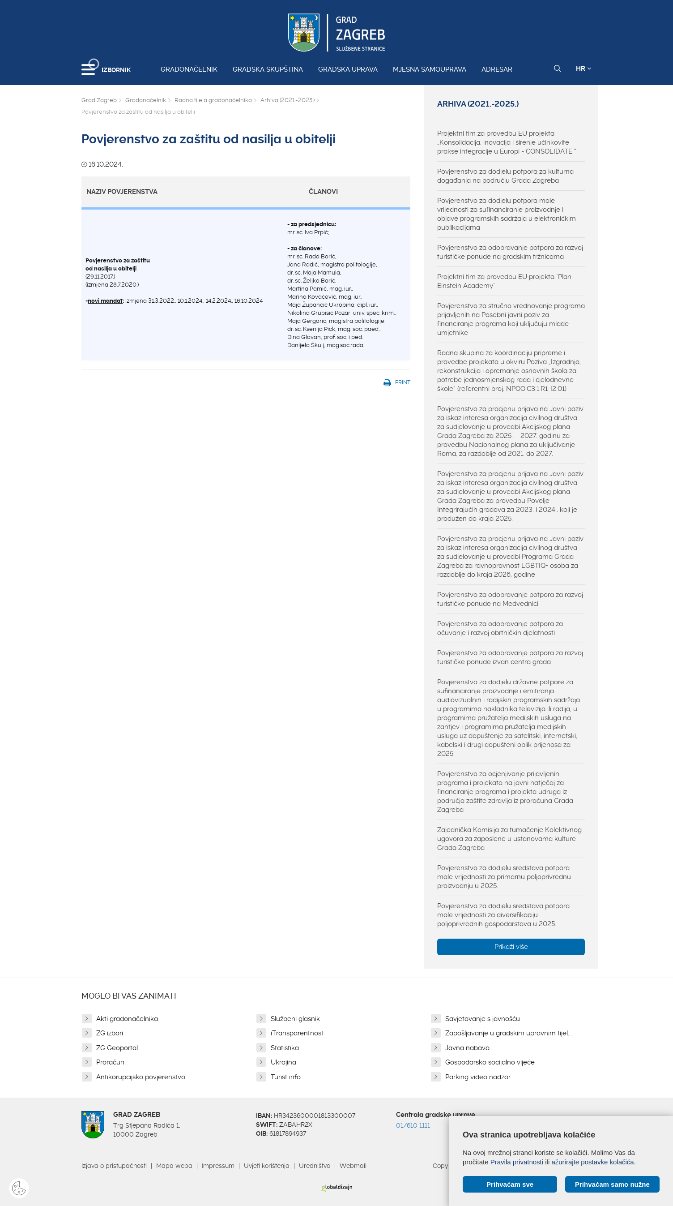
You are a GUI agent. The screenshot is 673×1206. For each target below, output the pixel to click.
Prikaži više (511, 947)
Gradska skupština (268, 69)
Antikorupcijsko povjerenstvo (140, 1077)
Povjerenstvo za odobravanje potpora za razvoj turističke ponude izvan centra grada (510, 657)
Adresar (496, 69)
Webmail (353, 1165)
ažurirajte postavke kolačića (592, 1162)
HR (584, 68)
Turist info (286, 1077)
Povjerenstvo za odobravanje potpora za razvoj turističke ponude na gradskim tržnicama (510, 252)
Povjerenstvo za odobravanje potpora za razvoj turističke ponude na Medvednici (510, 599)
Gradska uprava (348, 69)
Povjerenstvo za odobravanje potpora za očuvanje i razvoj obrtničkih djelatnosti (500, 628)
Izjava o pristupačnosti (114, 1165)
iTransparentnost (297, 1033)
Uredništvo (314, 1165)
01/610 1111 (413, 1125)
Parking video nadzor (478, 1077)
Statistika (285, 1048)
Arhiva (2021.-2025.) (287, 100)
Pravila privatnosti (516, 1162)
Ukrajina (283, 1062)
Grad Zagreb (99, 100)
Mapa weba (174, 1165)
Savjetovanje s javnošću (482, 1019)
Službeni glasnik (295, 1019)
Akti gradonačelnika (127, 1019)
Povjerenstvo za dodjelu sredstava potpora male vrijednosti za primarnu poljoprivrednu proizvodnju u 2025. (504, 877)
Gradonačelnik (189, 69)
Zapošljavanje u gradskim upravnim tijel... (508, 1033)
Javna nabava (467, 1048)
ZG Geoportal (117, 1048)
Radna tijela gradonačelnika (213, 100)
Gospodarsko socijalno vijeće (490, 1062)
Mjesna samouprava (429, 69)
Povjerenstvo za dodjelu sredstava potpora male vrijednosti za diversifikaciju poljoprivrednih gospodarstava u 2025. (503, 915)
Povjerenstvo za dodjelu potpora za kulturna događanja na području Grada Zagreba (505, 176)
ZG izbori (109, 1033)
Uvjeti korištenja (267, 1165)
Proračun (110, 1062)
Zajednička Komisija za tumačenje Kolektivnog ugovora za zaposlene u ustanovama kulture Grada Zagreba (509, 839)
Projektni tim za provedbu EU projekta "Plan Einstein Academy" (504, 281)
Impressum (218, 1165)
